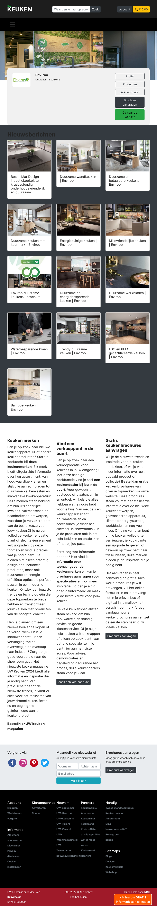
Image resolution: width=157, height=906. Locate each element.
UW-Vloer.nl (63, 829)
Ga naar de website (129, 114)
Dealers (110, 861)
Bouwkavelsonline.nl (68, 855)
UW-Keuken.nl (65, 818)
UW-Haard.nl (64, 813)
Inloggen (12, 807)
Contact (36, 813)
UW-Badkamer (65, 807)
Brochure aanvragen (130, 102)
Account (124, 9)
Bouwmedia (14, 896)
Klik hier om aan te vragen (133, 899)
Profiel (130, 76)
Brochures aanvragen (121, 636)
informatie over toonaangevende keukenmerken (70, 566)
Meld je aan (78, 780)
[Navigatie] (12, 24)
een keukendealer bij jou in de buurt (78, 485)
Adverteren (39, 807)
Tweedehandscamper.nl (119, 807)
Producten (130, 84)
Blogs (108, 856)
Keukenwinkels (114, 866)
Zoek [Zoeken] (95, 9)
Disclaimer (13, 845)
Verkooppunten (130, 92)
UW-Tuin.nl (63, 823)
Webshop (111, 872)
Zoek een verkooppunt (73, 682)
